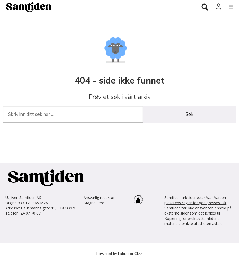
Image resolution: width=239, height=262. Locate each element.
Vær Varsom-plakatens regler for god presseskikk (196, 200)
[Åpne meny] (228, 6)
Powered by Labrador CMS (119, 253)
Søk (189, 114)
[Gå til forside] (26, 7)
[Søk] (205, 7)
